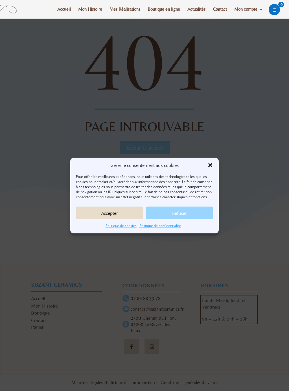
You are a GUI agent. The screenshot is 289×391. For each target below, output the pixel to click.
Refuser (179, 213)
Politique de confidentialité (160, 225)
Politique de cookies (121, 225)
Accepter (109, 213)
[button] (210, 165)
